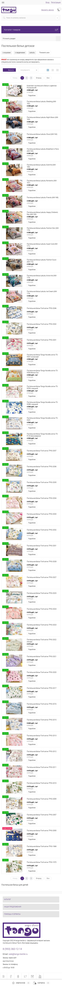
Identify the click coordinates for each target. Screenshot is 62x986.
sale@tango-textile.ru (18, 954)
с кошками (7, 52)
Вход (47, 2)
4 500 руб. (43, 360)
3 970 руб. (43, 313)
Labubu (32, 52)
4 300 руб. (43, 107)
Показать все (44, 52)
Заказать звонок (47, 10)
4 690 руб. (43, 91)
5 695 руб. (43, 724)
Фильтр (9, 70)
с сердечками (20, 52)
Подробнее (32, 95)
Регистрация (56, 2)
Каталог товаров (31, 29)
